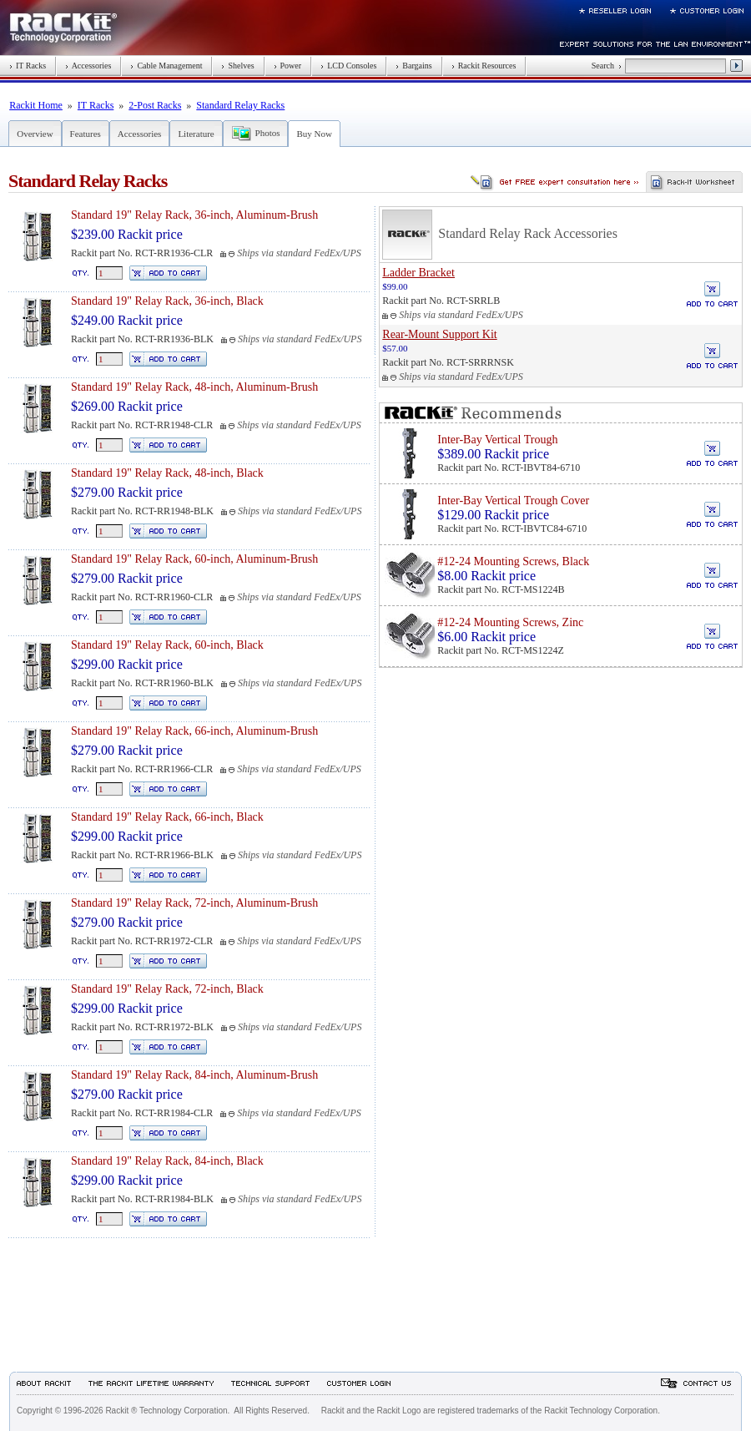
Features (85, 134)
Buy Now (313, 134)
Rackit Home (36, 105)
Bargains (413, 65)
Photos (267, 133)
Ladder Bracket (418, 272)
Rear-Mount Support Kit (439, 334)
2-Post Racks (155, 105)
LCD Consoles (348, 65)
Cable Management (166, 65)
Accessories (88, 65)
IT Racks (27, 65)
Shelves (237, 65)
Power (288, 65)
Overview (35, 134)
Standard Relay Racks (240, 105)
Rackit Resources (484, 65)
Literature (196, 134)
